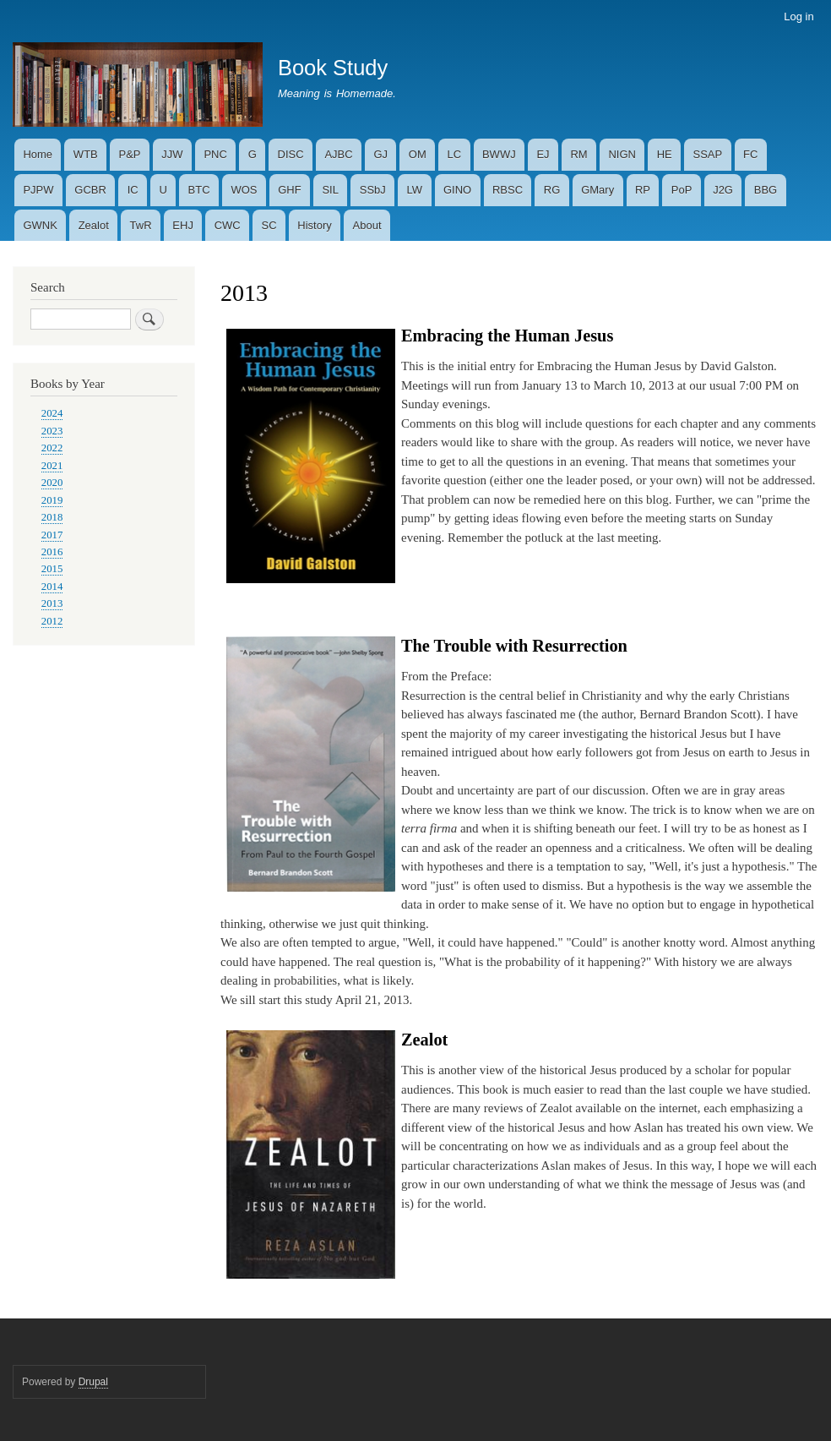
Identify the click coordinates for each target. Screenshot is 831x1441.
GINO (457, 189)
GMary (597, 189)
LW (415, 189)
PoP (681, 189)
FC (750, 154)
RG (552, 189)
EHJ (182, 225)
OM (417, 154)
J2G (723, 189)
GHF (289, 189)
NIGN (622, 154)
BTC (199, 189)
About (367, 225)
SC (269, 225)
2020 (52, 483)
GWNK (40, 225)
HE (664, 154)
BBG (765, 189)
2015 (52, 569)
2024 (52, 413)
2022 (52, 448)
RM (578, 154)
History (314, 225)
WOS (244, 189)
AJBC (338, 154)
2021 (52, 466)
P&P (130, 154)
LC (455, 154)
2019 (52, 500)
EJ (542, 154)
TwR (141, 225)
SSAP (708, 154)
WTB (85, 154)
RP (642, 189)
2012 (52, 621)
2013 (52, 603)
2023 (52, 431)
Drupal (93, 1382)
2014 (52, 586)
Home (37, 154)
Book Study (333, 67)
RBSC (507, 189)
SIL (330, 189)
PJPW (38, 189)
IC (133, 189)
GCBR (90, 189)
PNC (215, 154)
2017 (52, 535)
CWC (228, 225)
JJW (171, 154)
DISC (291, 154)
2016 (52, 552)
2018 (52, 517)
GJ (380, 154)
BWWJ (499, 154)
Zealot (94, 225)
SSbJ (373, 189)
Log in (798, 16)
